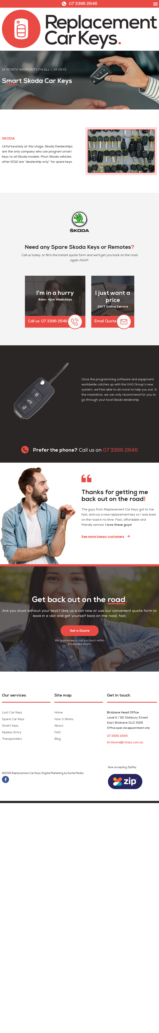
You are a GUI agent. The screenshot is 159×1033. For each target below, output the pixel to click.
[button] (155, 3)
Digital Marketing (52, 773)
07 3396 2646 (83, 4)
